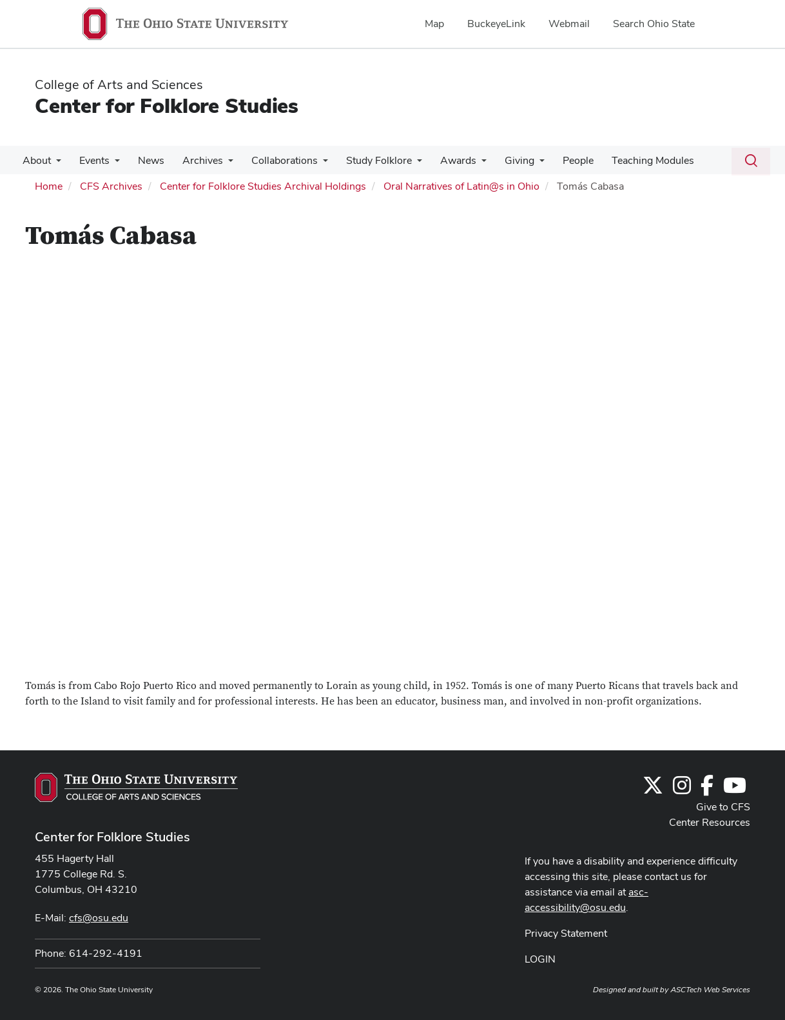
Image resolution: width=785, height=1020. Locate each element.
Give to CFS (723, 807)
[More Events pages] (111, 164)
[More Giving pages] (520, 164)
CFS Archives (111, 186)
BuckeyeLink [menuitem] (496, 23)
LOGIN (540, 959)
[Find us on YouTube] (734, 789)
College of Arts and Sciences (119, 84)
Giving (500, 160)
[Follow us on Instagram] (682, 789)
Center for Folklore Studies (166, 105)
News (144, 160)
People (556, 160)
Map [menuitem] (434, 23)
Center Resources (709, 822)
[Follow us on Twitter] (653, 789)
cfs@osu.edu (98, 918)
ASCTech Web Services (710, 990)
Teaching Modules (628, 160)
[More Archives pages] (219, 164)
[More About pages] (55, 164)
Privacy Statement (566, 933)
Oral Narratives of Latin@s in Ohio (461, 186)
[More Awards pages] (465, 164)
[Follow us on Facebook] (707, 789)
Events (90, 160)
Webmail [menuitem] (569, 23)
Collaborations (273, 160)
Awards (441, 160)
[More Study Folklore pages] (403, 164)
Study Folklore (365, 160)
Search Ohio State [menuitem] (654, 23)
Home (49, 186)
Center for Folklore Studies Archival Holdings (263, 186)
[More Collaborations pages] (311, 164)
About (35, 160)
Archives (193, 160)
